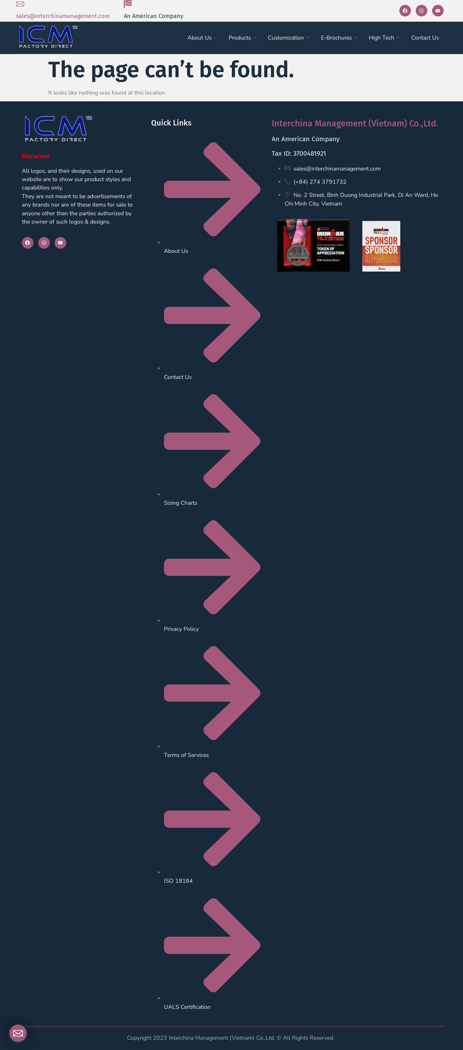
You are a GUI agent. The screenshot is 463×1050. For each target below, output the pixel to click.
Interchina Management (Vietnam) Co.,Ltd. (355, 123)
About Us (202, 37)
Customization (288, 37)
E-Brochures (339, 37)
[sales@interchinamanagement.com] (20, 4)
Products (242, 37)
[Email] (18, 1033)
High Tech (384, 37)
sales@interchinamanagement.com (63, 16)
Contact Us (425, 37)
